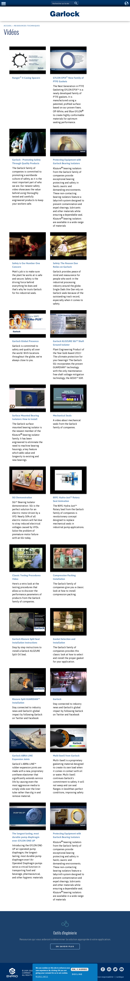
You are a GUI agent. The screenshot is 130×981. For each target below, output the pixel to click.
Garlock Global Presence (25, 341)
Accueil (8, 26)
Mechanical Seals (62, 415)
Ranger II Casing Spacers (26, 77)
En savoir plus (65, 946)
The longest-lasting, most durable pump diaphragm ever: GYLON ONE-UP (25, 837)
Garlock (57, 699)
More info (42, 976)
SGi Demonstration (22, 497)
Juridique (120, 977)
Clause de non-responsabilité (101, 977)
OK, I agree (79, 969)
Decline (77, 974)
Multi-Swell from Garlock (66, 755)
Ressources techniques (27, 26)
